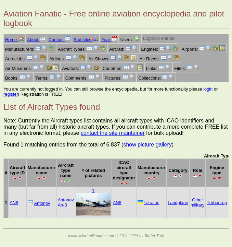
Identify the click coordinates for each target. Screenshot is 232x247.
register (10, 94)
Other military (198, 202)
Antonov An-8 (66, 202)
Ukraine (151, 202)
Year (109, 39)
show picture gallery (147, 145)
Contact (59, 39)
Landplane (178, 202)
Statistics (86, 39)
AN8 (14, 202)
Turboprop (217, 202)
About (36, 39)
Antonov (42, 203)
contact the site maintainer (113, 133)
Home (14, 39)
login (207, 89)
